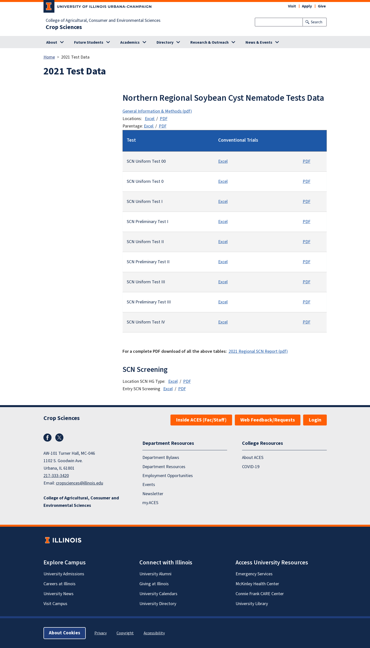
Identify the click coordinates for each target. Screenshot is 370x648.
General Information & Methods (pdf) (157, 111)
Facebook (47, 437)
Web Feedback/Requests (267, 420)
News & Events (259, 42)
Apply (307, 6)
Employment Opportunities (167, 476)
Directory (165, 42)
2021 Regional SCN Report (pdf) (258, 351)
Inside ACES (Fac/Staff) (201, 420)
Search (316, 22)
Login (315, 420)
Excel (149, 119)
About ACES (252, 457)
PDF (163, 119)
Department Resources (163, 466)
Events (148, 485)
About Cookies (64, 633)
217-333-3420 (56, 476)
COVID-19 (250, 466)
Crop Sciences (64, 27)
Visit (292, 6)
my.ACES (150, 503)
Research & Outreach (209, 42)
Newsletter (152, 494)
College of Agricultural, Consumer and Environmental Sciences (103, 21)
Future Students (88, 42)
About (51, 42)
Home (49, 57)
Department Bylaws (160, 457)
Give (322, 6)
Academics (130, 42)
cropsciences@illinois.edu (79, 483)
